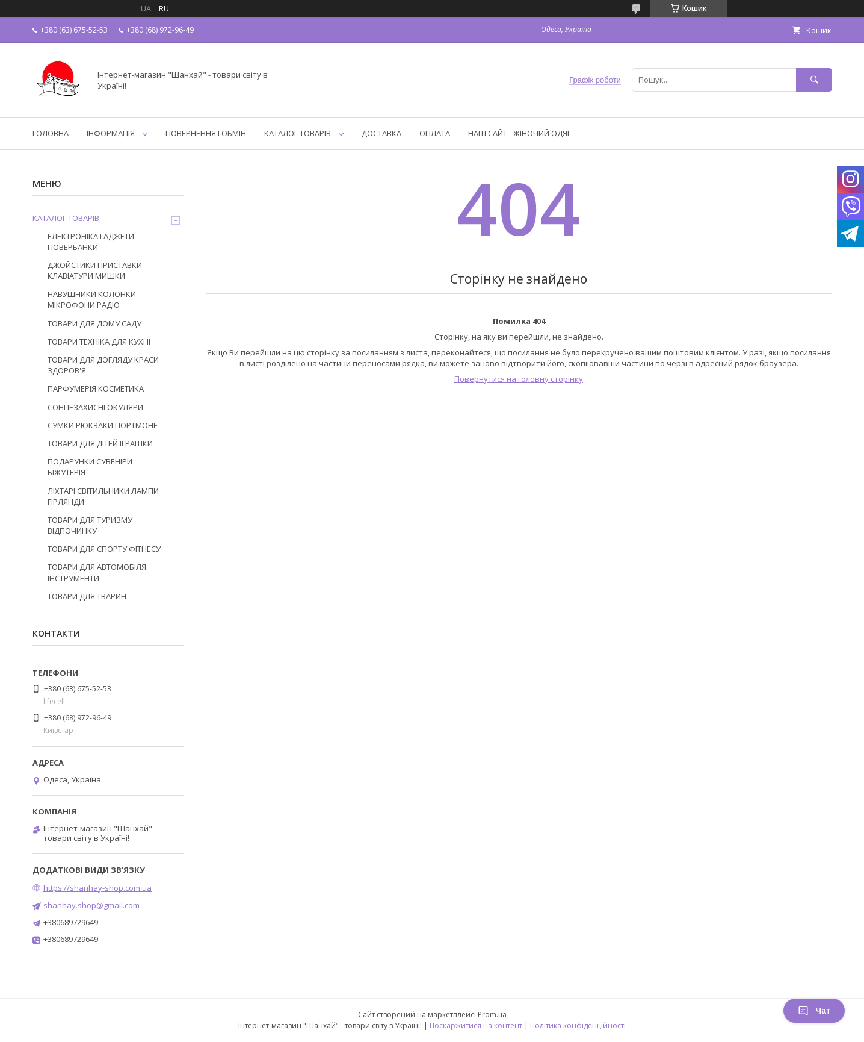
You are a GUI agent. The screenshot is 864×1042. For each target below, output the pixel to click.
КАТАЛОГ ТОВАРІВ (297, 133)
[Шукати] (814, 80)
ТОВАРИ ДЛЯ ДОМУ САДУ (94, 323)
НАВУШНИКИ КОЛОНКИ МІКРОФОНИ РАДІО (92, 299)
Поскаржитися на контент (476, 1025)
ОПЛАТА (434, 133)
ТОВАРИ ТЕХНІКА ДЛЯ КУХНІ (99, 341)
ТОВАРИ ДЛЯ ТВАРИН (87, 596)
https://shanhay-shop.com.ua (97, 888)
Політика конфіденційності (578, 1025)
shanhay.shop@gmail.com (91, 905)
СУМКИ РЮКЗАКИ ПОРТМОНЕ (103, 425)
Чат (814, 1010)
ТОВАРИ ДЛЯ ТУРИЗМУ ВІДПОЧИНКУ (90, 525)
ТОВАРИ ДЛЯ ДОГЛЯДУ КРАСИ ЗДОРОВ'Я (103, 365)
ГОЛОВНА (50, 133)
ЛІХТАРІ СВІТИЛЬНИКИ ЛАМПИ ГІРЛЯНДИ (103, 496)
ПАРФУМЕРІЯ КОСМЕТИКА (96, 388)
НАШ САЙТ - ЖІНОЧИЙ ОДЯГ (519, 133)
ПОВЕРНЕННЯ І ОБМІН (205, 133)
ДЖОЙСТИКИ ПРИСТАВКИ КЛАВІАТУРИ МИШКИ (95, 270)
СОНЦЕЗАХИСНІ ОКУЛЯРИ (95, 407)
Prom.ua (492, 1014)
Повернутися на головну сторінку (518, 378)
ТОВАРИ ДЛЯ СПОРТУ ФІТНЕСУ (104, 548)
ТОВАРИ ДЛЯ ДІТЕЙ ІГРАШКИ (100, 443)
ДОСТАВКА (381, 133)
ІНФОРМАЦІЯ (111, 133)
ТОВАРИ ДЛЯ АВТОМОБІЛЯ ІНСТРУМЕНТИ (97, 572)
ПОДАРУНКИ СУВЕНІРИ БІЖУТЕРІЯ (90, 467)
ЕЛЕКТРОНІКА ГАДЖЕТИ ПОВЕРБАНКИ (91, 241)
